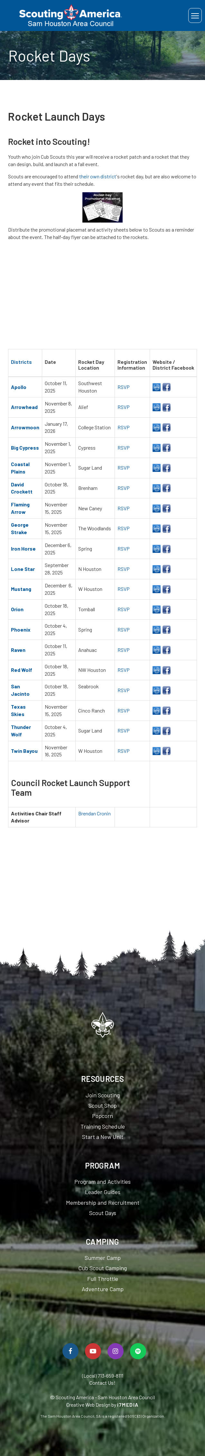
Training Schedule (102, 1126)
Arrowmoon (25, 427)
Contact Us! (102, 1383)
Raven (18, 650)
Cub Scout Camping (102, 1268)
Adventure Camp (103, 1288)
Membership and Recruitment (102, 1202)
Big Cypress (25, 447)
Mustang (21, 589)
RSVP (123, 387)
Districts (21, 362)
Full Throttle (102, 1278)
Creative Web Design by (102, 1404)
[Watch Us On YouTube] (93, 1351)
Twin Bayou (24, 751)
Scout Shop (103, 1105)
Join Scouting (103, 1095)
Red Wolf (21, 670)
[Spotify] (138, 1351)
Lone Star (23, 569)
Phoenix (21, 629)
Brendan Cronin (94, 813)
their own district (97, 176)
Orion (17, 609)
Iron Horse (23, 548)
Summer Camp (103, 1257)
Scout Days (102, 1212)
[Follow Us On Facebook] (70, 1351)
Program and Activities (102, 1181)
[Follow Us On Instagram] (115, 1351)
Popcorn (102, 1115)
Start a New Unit (102, 1136)
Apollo (18, 387)
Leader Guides (102, 1191)
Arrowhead (24, 407)
